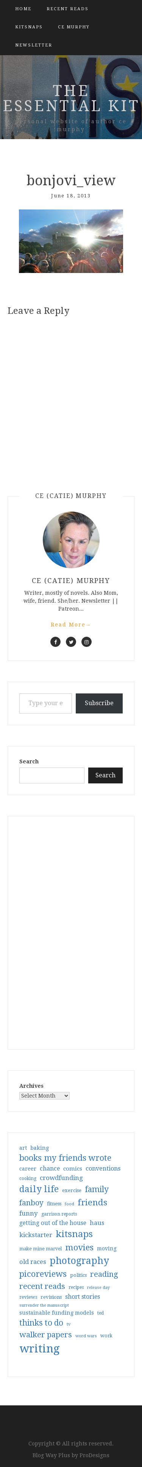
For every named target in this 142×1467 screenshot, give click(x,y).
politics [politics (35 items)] (78, 1275)
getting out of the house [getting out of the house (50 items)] (52, 1223)
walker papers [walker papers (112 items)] (45, 1334)
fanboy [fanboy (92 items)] (31, 1203)
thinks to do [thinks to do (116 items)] (41, 1322)
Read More (71, 625)
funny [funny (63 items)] (28, 1213)
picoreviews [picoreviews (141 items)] (43, 1274)
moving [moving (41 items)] (107, 1248)
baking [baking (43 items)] (39, 1148)
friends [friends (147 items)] (92, 1202)
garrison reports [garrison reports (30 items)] (59, 1214)
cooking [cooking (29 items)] (27, 1178)
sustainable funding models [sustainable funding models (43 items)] (56, 1313)
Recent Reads (68, 8)
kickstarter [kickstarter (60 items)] (35, 1235)
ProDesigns (94, 1455)
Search (29, 761)
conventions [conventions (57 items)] (103, 1168)
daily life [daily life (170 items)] (39, 1189)
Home (23, 8)
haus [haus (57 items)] (97, 1223)
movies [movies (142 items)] (79, 1247)
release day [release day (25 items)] (98, 1287)
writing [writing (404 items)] (39, 1348)
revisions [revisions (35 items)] (51, 1297)
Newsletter (33, 45)
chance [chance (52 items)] (50, 1168)
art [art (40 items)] (23, 1148)
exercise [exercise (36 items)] (71, 1190)
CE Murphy (74, 27)
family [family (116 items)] (97, 1189)
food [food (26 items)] (69, 1204)
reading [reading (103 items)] (104, 1274)
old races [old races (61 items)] (32, 1261)
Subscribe (99, 703)
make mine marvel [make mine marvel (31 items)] (40, 1248)
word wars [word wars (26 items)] (86, 1336)
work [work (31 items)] (106, 1335)
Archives (31, 1086)
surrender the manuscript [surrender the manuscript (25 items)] (44, 1305)
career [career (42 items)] (27, 1169)
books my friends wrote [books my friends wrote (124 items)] (65, 1158)
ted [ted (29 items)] (100, 1313)
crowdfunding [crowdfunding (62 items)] (61, 1178)
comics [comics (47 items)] (72, 1168)
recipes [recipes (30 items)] (76, 1287)
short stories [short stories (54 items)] (82, 1296)
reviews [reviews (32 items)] (28, 1297)
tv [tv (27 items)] (69, 1324)
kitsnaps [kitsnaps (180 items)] (74, 1234)
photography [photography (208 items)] (79, 1260)
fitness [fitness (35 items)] (54, 1203)
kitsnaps (29, 27)
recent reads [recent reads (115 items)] (42, 1286)
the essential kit (71, 98)
